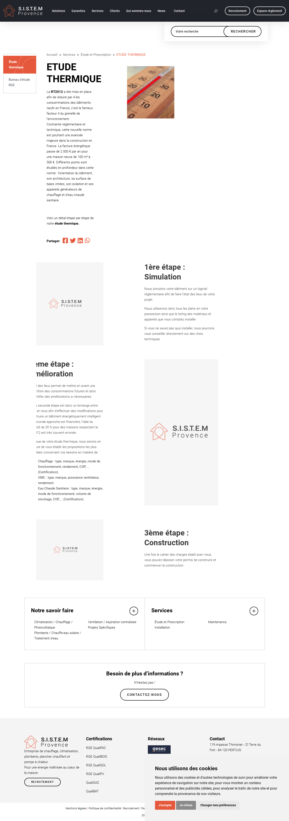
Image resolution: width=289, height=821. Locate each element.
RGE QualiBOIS (96, 757)
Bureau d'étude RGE (19, 82)
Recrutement (42, 781)
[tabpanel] (150, 92)
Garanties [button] (78, 11)
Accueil (52, 55)
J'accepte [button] (165, 805)
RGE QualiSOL (96, 765)
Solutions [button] (58, 11)
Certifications (99, 738)
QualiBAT (92, 791)
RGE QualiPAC (96, 748)
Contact (179, 11)
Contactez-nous (144, 695)
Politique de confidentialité (105, 808)
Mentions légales (76, 808)
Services (69, 55)
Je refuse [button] (186, 805)
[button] (216, 10)
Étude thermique (16, 64)
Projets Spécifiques (101, 627)
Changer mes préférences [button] (218, 805)
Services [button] (97, 11)
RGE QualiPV (95, 774)
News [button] (161, 11)
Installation (162, 627)
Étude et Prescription (96, 55)
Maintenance (217, 622)
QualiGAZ (92, 783)
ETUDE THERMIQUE (131, 55)
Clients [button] (115, 11)
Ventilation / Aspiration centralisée (112, 622)
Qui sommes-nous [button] (138, 11)
